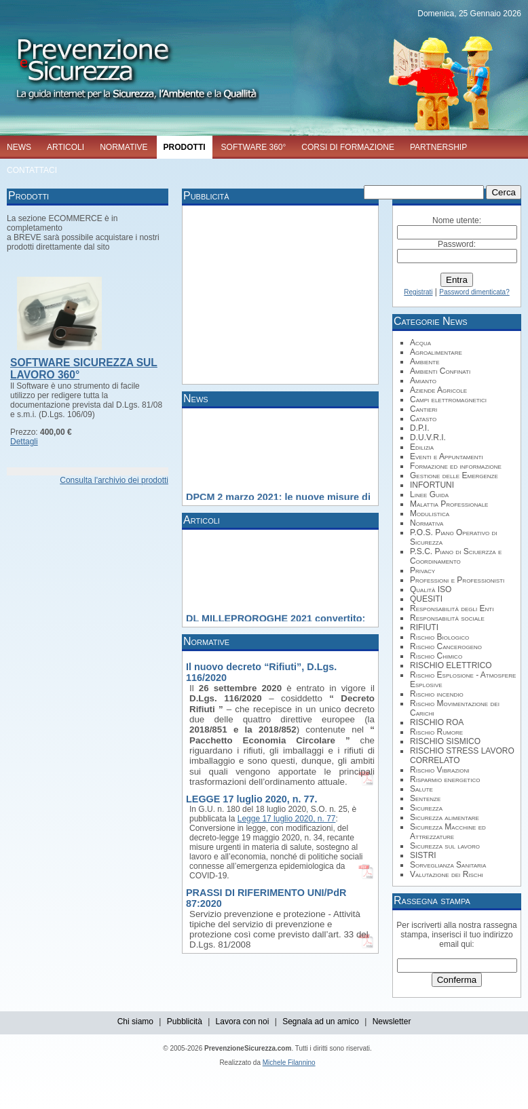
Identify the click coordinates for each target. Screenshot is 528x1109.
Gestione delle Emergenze (454, 475)
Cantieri (423, 409)
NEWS (19, 147)
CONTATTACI (32, 170)
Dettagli (24, 441)
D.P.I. (419, 428)
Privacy (422, 570)
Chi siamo (135, 1021)
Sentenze (425, 798)
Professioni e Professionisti (457, 580)
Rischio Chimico (436, 656)
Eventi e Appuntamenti (446, 456)
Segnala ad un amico (320, 1021)
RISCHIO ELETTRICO (451, 665)
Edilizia (422, 447)
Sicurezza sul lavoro (445, 846)
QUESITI (426, 599)
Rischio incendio (437, 694)
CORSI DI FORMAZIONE (347, 147)
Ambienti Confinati (440, 371)
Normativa (426, 523)
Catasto (423, 418)
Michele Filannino (289, 1062)
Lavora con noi (242, 1021)
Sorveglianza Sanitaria (448, 865)
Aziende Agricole (438, 390)
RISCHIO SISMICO (445, 741)
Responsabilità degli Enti (451, 608)
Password (456, 244)
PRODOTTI (185, 147)
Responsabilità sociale (447, 618)
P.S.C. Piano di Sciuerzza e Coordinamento (456, 556)
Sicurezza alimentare (444, 817)
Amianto (423, 380)
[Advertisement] (271, 293)
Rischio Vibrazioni (440, 770)
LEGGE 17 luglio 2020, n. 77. (252, 799)
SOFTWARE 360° (253, 147)
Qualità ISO (430, 589)
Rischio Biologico (439, 637)
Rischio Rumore (436, 732)
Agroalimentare (436, 352)
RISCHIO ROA (437, 722)
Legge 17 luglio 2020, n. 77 (287, 818)
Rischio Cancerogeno (446, 646)
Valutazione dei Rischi (446, 874)
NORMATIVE (123, 147)
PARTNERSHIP (438, 147)
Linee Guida (429, 494)
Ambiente (425, 361)
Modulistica (429, 513)
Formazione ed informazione (456, 466)
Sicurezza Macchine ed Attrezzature (448, 831)
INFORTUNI (432, 485)
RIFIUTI (424, 627)
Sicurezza (426, 808)
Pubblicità (184, 1021)
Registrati (418, 292)
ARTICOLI (65, 147)
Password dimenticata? (474, 292)
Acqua (420, 342)
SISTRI (423, 855)
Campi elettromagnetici (448, 399)
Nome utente (455, 220)
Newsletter (392, 1021)
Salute (421, 789)
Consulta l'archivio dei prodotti (114, 480)
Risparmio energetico (445, 779)
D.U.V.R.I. (428, 437)
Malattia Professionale (449, 504)
